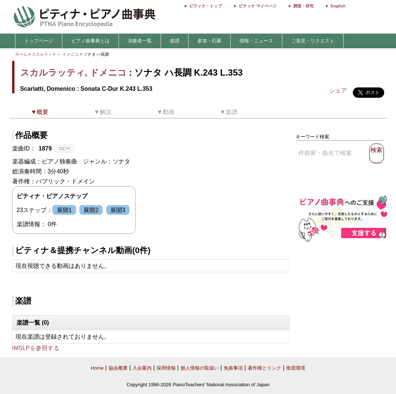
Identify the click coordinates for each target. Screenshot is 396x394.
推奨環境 (295, 368)
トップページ (38, 41)
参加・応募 (209, 41)
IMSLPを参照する (35, 348)
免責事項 (233, 368)
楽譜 (174, 41)
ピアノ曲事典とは (90, 41)
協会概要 (118, 368)
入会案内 (142, 368)
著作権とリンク (264, 368)
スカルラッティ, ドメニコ (55, 54)
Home (97, 368)
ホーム (21, 54)
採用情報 (166, 368)
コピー (64, 148)
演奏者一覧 (140, 41)
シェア (338, 90)
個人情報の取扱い (199, 368)
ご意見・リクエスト (312, 41)
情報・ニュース (256, 41)
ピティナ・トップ (205, 6)
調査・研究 (303, 6)
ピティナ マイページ (257, 6)
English (338, 6)
